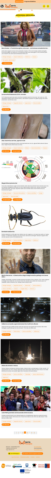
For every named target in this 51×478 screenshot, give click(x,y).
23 (31, 432)
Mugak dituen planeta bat (9, 183)
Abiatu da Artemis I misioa (10, 365)
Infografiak (17, 199)
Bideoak (5, 292)
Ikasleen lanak (19, 1)
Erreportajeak (16, 151)
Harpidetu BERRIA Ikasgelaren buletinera (32, 453)
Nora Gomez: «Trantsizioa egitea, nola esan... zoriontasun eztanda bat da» (25, 48)
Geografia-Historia (18, 103)
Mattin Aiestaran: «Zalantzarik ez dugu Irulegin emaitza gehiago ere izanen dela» (25, 276)
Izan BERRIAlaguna (14, 453)
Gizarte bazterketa (35, 148)
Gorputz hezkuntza (18, 56)
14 (22, 432)
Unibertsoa (36, 331)
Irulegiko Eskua (23, 288)
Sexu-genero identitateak (9, 60)
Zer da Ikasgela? (37, 446)
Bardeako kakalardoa (8, 231)
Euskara (16, 288)
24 (34, 432)
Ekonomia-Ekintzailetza (19, 193)
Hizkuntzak (27, 285)
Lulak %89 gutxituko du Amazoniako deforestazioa (17, 412)
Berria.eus (8, 446)
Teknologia (27, 374)
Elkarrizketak (7, 63)
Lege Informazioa (15, 457)
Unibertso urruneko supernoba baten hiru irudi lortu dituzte (20, 324)
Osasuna (34, 56)
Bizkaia (27, 148)
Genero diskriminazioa (38, 374)
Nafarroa (27, 56)
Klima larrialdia (37, 103)
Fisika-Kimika (17, 331)
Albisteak (6, 109)
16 (27, 432)
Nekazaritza (5, 106)
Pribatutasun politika (24, 457)
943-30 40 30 (14, 448)
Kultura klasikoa (37, 285)
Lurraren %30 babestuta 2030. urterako (14, 94)
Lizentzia (38, 457)
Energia (40, 193)
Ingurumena (28, 103)
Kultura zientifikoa (31, 193)
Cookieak (32, 457)
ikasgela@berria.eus (38, 449)
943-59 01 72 (11, 449)
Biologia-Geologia (7, 56)
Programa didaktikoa (30, 1)
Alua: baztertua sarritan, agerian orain (13, 140)
